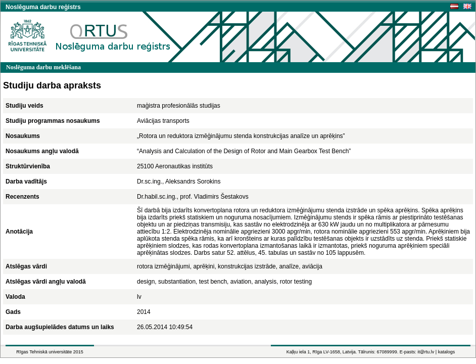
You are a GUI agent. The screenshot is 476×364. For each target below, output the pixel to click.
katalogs (446, 351)
